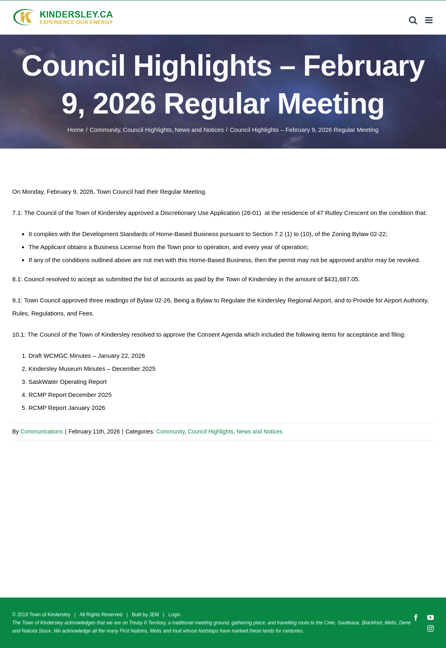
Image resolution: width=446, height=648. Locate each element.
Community (170, 431)
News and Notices (260, 431)
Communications (41, 431)
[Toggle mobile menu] (429, 20)
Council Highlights (210, 431)
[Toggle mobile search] (413, 20)
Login (174, 614)
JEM (154, 614)
